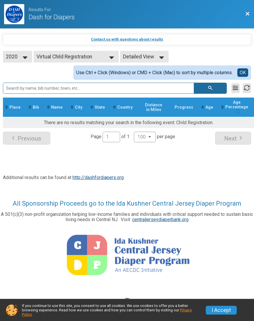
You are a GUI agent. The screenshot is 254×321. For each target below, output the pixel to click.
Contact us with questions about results (127, 39)
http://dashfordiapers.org (98, 177)
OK (243, 72)
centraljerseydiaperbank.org (160, 219)
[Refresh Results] (247, 88)
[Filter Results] (235, 88)
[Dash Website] (16, 14)
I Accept (221, 310)
